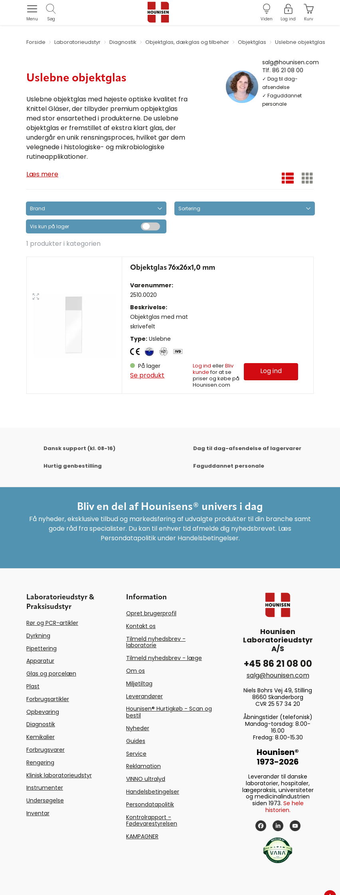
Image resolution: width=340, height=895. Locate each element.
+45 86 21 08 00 (278, 664)
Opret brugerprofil (151, 613)
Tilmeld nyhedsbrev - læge (164, 658)
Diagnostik (40, 724)
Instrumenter (44, 788)
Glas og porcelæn (51, 674)
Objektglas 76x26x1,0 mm (172, 267)
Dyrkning (38, 636)
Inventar (37, 813)
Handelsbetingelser (152, 792)
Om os (135, 671)
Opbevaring (42, 712)
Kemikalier (40, 737)
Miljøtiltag (139, 684)
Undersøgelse (45, 800)
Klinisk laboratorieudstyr (59, 775)
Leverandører (144, 696)
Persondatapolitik (150, 804)
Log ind (202, 365)
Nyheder (137, 728)
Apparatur (40, 661)
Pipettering (41, 648)
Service (136, 754)
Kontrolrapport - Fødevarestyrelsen (151, 820)
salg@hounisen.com (290, 62)
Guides (135, 741)
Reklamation (143, 766)
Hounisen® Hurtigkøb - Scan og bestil (169, 712)
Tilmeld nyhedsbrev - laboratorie (156, 642)
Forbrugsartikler (47, 699)
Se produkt (147, 375)
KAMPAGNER (142, 836)
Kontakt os (141, 626)
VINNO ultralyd (145, 779)
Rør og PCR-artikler (52, 623)
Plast (33, 686)
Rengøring (40, 763)
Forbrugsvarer (45, 750)
